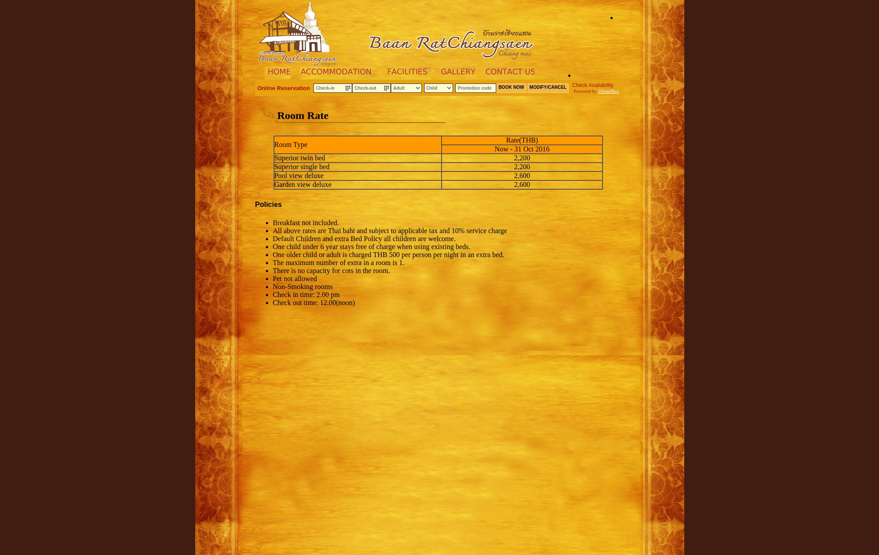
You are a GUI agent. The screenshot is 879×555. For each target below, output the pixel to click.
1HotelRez (608, 91)
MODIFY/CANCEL (548, 87)
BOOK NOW (511, 87)
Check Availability (593, 85)
